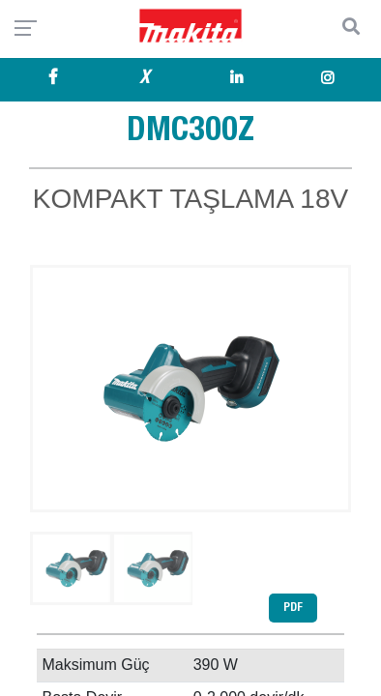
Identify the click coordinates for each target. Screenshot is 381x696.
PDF (293, 608)
